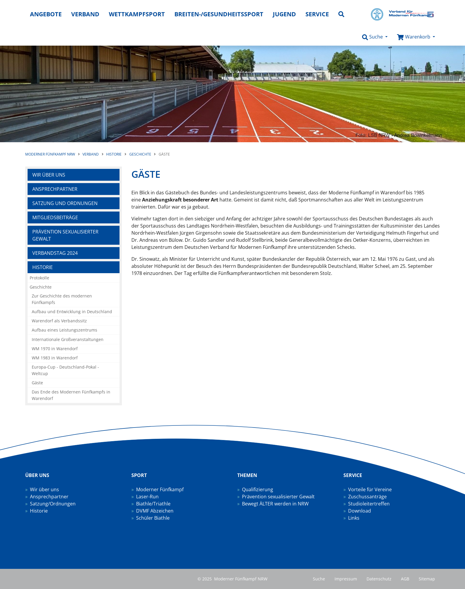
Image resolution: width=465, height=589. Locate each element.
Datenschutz (379, 579)
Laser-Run (147, 496)
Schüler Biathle (153, 518)
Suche (319, 579)
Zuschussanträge (367, 496)
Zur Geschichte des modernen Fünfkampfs (62, 299)
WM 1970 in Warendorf (55, 348)
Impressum (346, 579)
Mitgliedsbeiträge (55, 217)
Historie (42, 267)
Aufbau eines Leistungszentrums (64, 330)
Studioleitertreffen (369, 503)
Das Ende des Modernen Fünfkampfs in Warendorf (71, 395)
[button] (374, 37)
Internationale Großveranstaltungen (67, 339)
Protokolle (39, 278)
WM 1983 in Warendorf (55, 358)
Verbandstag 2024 (55, 253)
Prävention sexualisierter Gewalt (65, 235)
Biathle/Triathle (153, 503)
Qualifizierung (257, 489)
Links (353, 518)
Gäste (37, 382)
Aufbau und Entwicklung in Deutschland (72, 311)
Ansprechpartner (54, 189)
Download (359, 511)
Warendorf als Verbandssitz (59, 321)
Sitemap (427, 579)
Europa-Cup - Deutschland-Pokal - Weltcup (65, 370)
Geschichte (41, 287)
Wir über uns (48, 175)
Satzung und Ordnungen (65, 203)
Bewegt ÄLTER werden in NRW (275, 503)
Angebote (46, 14)
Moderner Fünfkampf (160, 489)
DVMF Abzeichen (154, 511)
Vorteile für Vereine (370, 489)
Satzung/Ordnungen (53, 503)
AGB (405, 579)
